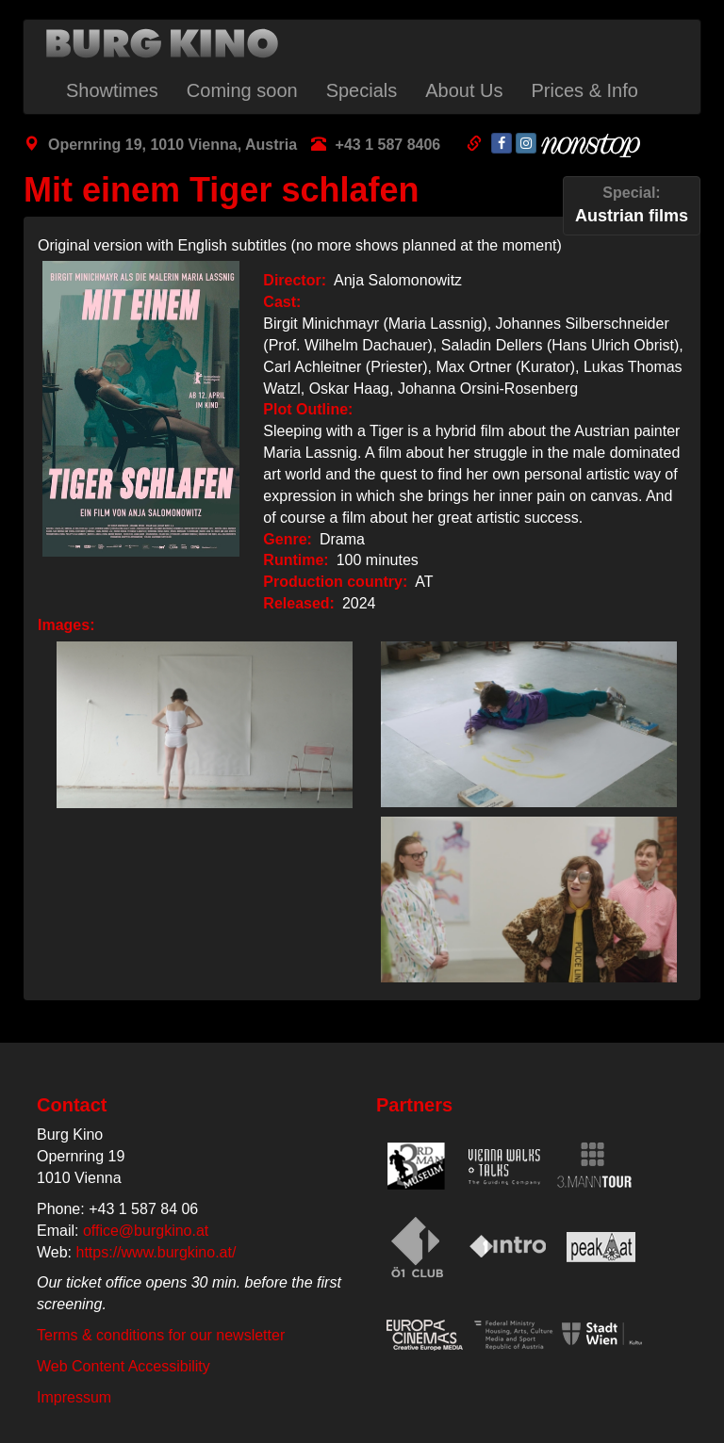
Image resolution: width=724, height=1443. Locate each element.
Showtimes (112, 90)
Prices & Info (585, 90)
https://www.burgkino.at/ (156, 1252)
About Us (463, 90)
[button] (200, 724)
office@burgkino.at (145, 1231)
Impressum (74, 1397)
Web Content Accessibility (123, 1366)
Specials (362, 90)
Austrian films (631, 204)
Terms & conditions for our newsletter (161, 1335)
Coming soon (242, 90)
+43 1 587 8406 (388, 145)
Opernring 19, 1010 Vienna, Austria (172, 145)
